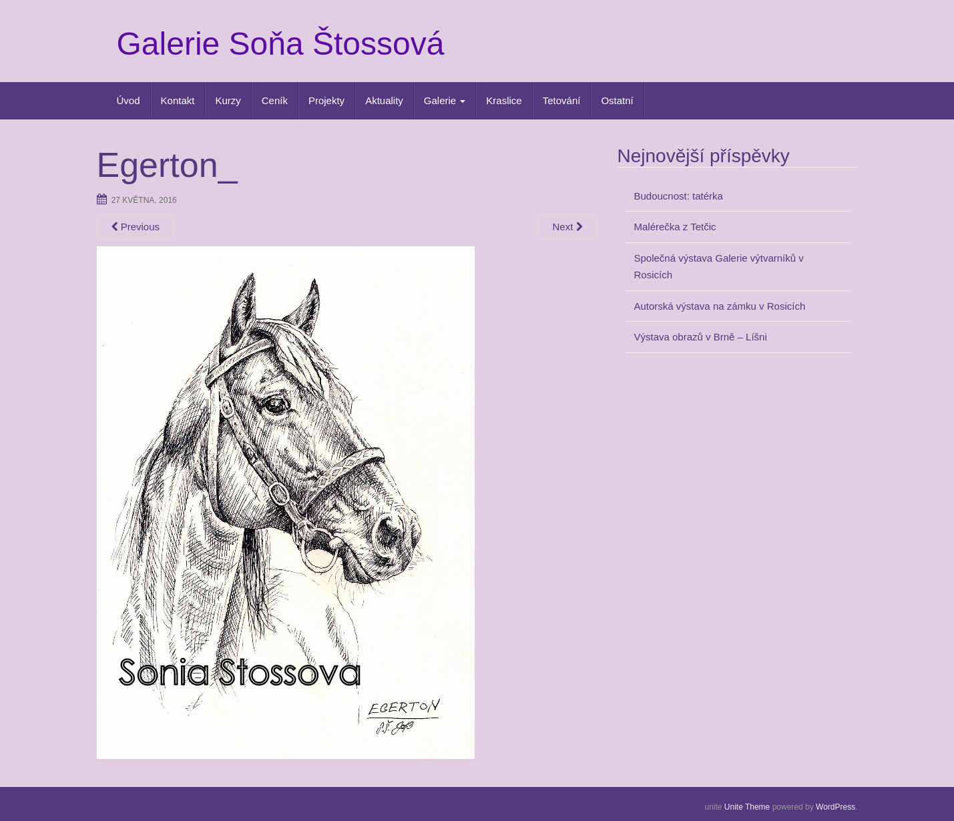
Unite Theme (747, 807)
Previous (135, 226)
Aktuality (384, 100)
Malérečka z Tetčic (675, 226)
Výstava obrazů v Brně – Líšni (700, 336)
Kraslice (503, 100)
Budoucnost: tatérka (678, 196)
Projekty (326, 100)
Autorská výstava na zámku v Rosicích (720, 306)
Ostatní (617, 100)
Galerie (445, 100)
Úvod (128, 100)
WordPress (835, 807)
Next (567, 226)
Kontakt (178, 100)
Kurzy (227, 100)
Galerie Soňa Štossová (281, 43)
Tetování (562, 100)
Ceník (275, 100)
